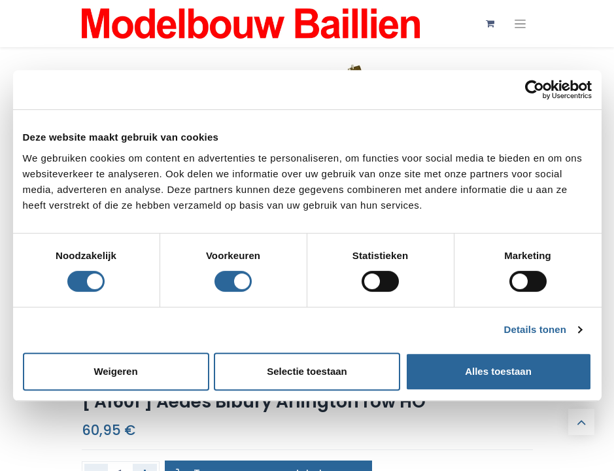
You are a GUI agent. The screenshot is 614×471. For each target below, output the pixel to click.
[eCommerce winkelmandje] (490, 23)
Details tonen (535, 329)
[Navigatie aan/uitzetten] (520, 24)
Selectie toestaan (307, 371)
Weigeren (115, 371)
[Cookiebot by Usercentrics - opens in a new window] (534, 89)
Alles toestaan (498, 371)
